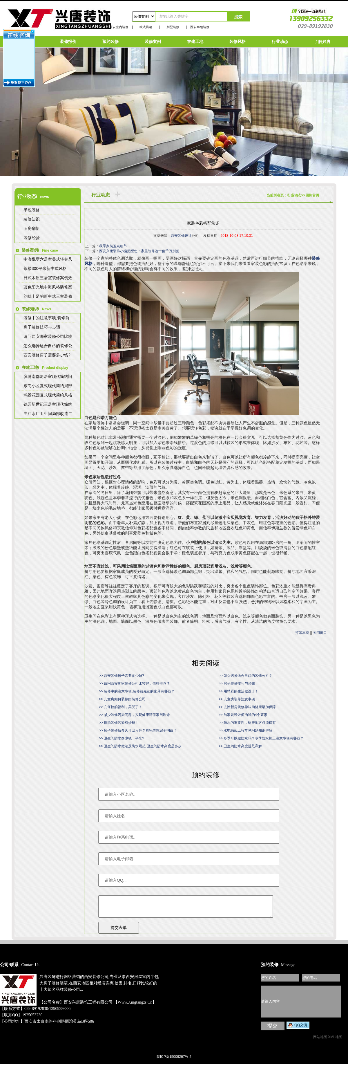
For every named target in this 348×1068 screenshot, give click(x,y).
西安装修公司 (96, 981)
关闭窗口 (320, 633)
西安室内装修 (118, 27)
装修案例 (153, 41)
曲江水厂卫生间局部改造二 (47, 413)
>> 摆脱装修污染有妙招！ (119, 723)
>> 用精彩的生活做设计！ (238, 691)
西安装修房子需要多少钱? (46, 355)
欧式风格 (145, 27)
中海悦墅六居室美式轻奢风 (47, 259)
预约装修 (110, 41)
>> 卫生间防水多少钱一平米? (121, 738)
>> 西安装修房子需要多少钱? (121, 676)
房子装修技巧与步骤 (41, 327)
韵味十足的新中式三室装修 (47, 296)
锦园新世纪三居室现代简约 (47, 404)
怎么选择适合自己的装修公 (47, 345)
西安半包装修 (199, 27)
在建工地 (195, 41)
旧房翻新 (31, 228)
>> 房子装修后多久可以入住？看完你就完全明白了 (138, 730)
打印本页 (302, 633)
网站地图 (320, 1041)
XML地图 (335, 1041)
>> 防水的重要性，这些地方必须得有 (247, 723)
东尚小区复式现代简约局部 (47, 385)
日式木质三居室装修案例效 (47, 277)
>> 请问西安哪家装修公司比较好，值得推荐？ (134, 683)
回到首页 (312, 195)
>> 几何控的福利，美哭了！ (120, 707)
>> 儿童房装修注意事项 (237, 699)
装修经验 (31, 237)
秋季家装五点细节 (113, 246)
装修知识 (31, 219)
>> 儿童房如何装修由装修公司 (122, 699)
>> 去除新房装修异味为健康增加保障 (247, 707)
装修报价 (68, 41)
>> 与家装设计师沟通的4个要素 (243, 715)
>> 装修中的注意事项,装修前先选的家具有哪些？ (137, 691)
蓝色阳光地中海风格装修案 (47, 287)
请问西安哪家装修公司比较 (47, 336)
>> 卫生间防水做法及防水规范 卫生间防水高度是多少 (140, 746)
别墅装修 (172, 27)
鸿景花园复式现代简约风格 (47, 395)
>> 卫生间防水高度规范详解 (240, 746)
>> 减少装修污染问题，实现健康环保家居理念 (134, 715)
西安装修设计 (181, 236)
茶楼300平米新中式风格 (45, 268)
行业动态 (280, 41)
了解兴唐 (322, 41)
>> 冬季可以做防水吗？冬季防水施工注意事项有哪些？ (261, 738)
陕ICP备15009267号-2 (174, 1061)
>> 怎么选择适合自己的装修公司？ (245, 676)
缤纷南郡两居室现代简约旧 (47, 376)
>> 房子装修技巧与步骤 (237, 683)
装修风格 (237, 41)
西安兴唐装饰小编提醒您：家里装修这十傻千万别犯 (139, 251)
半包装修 (31, 210)
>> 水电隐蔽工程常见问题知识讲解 (245, 730)
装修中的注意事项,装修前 (46, 317)
